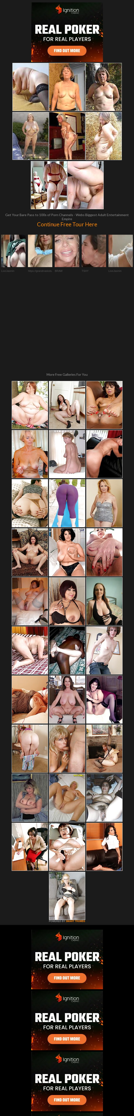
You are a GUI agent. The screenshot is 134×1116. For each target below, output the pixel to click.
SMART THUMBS (75, 841)
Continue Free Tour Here (67, 224)
